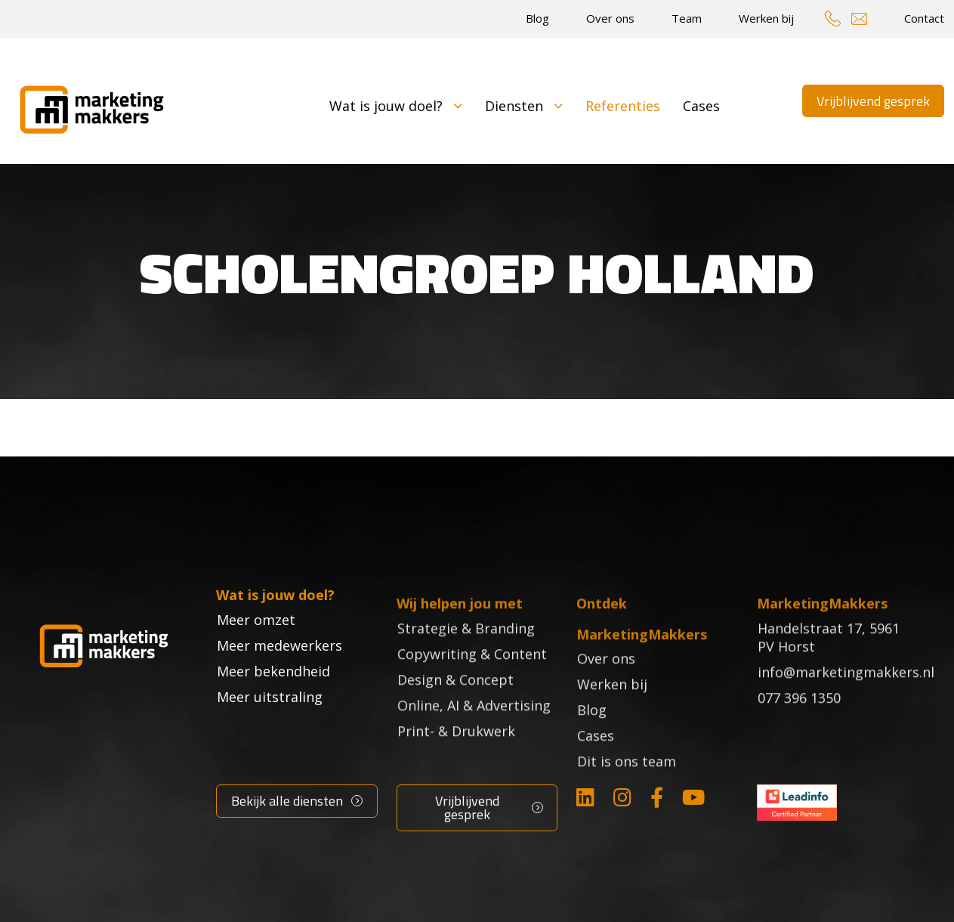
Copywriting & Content (472, 675)
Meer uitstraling (270, 726)
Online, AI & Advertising (474, 726)
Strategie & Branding (466, 649)
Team (687, 18)
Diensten (524, 106)
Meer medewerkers (279, 675)
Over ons (610, 18)
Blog (537, 18)
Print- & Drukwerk (456, 752)
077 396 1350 (799, 719)
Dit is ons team (626, 782)
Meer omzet (256, 649)
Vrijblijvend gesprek (873, 101)
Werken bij (766, 18)
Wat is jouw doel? (395, 106)
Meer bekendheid (273, 701)
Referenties (622, 106)
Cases (701, 106)
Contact (924, 18)
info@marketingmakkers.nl (846, 693)
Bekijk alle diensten (287, 801)
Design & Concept (455, 701)
